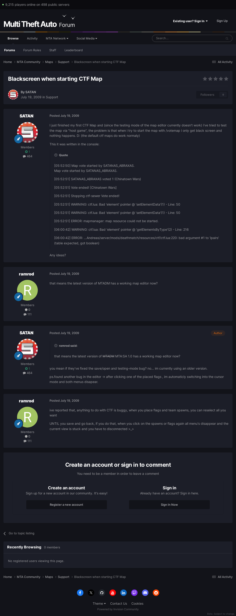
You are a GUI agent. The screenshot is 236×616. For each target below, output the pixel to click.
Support (52, 97)
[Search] (176, 38)
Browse (13, 40)
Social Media (87, 38)
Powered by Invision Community (118, 609)
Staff (52, 50)
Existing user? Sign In (190, 21)
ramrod (26, 274)
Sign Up (222, 21)
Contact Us (118, 603)
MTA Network (57, 38)
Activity (32, 38)
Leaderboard (74, 50)
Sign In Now (169, 504)
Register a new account (66, 504)
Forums (9, 50)
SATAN (30, 92)
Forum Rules (32, 50)
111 (28, 314)
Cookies (137, 603)
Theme (99, 603)
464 (27, 156)
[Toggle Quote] (56, 155)
